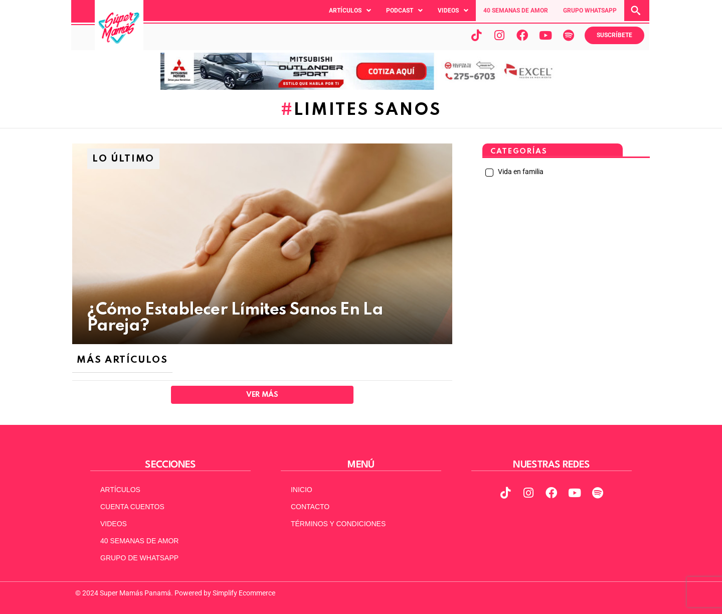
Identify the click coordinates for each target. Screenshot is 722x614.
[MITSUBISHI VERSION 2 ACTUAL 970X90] (361, 87)
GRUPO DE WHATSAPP (139, 558)
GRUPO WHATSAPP (590, 10)
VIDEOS (113, 524)
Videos (453, 10)
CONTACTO (310, 507)
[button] (350, 10)
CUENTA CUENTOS (132, 507)
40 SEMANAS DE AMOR (515, 10)
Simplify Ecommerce (244, 593)
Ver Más (262, 394)
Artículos (350, 10)
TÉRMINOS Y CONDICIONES (338, 524)
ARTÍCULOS (120, 490)
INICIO (301, 490)
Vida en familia (520, 172)
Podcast (404, 10)
